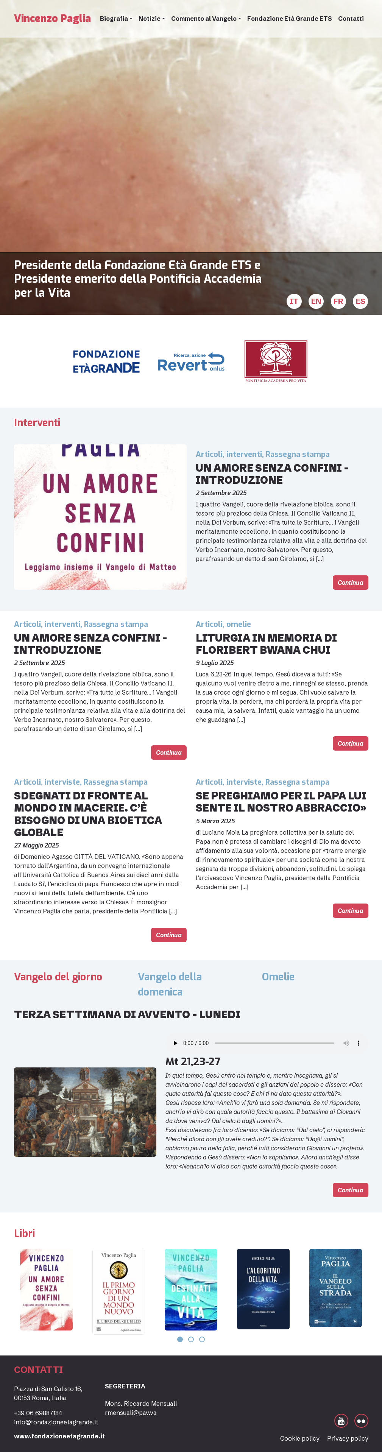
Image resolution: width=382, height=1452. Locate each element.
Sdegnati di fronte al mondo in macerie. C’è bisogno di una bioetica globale (88, 814)
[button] (180, 1339)
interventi (244, 454)
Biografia (114, 18)
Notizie (150, 18)
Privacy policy (347, 1438)
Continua (350, 582)
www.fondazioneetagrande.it (59, 1436)
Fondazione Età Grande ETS (289, 18)
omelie (238, 624)
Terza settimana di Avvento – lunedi (127, 1014)
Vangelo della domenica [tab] (170, 984)
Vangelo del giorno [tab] (58, 977)
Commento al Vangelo (204, 18)
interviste (62, 782)
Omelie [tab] (278, 977)
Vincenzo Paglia (52, 18)
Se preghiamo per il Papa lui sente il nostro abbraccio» (281, 802)
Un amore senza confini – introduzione (272, 474)
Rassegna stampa (298, 454)
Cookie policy (300, 1438)
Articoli (209, 454)
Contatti (351, 18)
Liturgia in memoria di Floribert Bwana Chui (266, 644)
